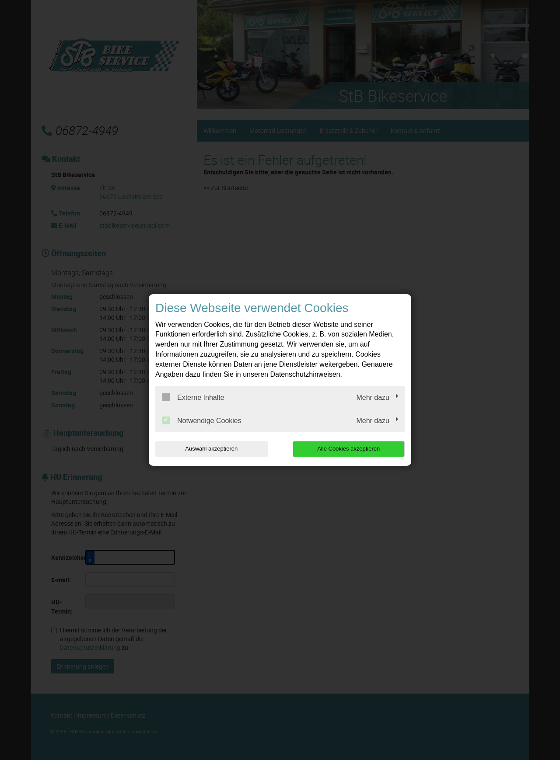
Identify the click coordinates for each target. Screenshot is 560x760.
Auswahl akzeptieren (211, 448)
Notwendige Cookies (202, 420)
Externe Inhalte (193, 397)
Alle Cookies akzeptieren (348, 448)
